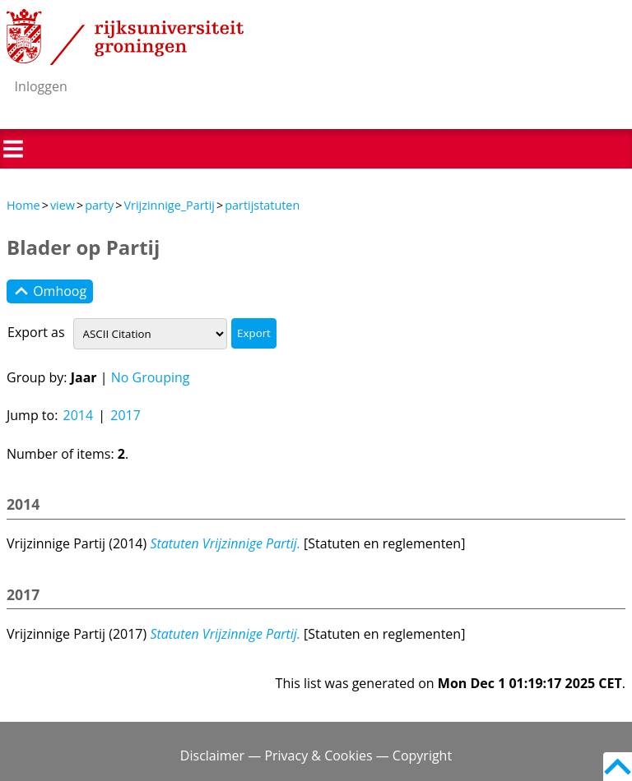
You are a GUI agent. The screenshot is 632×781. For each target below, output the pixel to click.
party (99, 205)
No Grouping (150, 377)
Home (23, 205)
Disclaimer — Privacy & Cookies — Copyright (316, 755)
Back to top (617, 766)
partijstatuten (262, 205)
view (62, 205)
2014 (78, 415)
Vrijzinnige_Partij (169, 205)
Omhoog (49, 292)
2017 (125, 415)
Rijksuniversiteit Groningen (125, 37)
